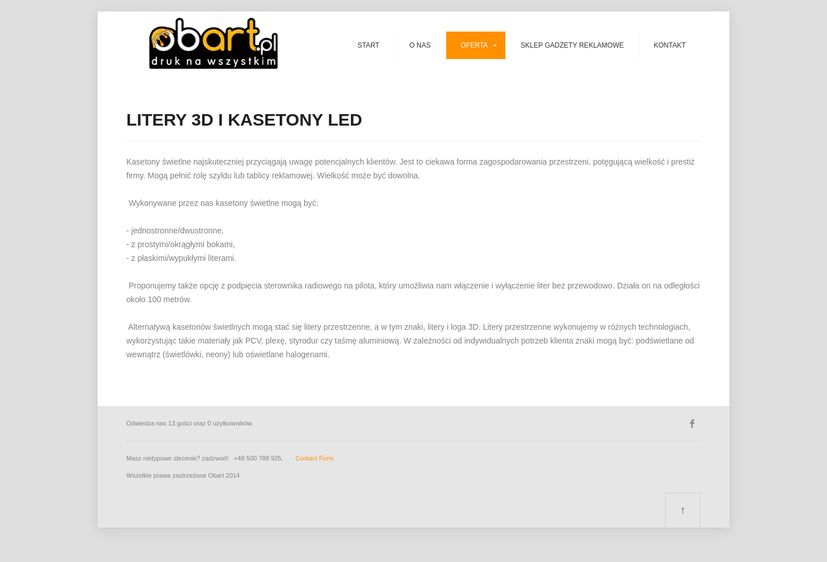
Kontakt (670, 45)
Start (368, 45)
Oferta (474, 45)
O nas (420, 45)
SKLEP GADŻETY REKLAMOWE (572, 45)
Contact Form (314, 458)
